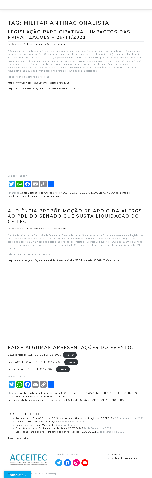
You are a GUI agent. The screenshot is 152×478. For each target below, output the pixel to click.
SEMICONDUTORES (67, 400)
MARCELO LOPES (22, 396)
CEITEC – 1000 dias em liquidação (36, 421)
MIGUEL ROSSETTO (46, 396)
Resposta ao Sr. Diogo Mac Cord (34, 425)
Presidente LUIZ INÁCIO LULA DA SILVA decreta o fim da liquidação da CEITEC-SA (65, 418)
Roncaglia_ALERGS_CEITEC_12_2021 (31, 369)
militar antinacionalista (30, 196)
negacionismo (53, 196)
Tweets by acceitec (18, 438)
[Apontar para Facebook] (67, 462)
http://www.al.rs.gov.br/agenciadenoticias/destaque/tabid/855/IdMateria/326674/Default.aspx (63, 260)
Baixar (70, 355)
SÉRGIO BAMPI (89, 400)
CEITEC (78, 192)
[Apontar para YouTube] (84, 462)
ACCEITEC (67, 192)
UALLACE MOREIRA (112, 400)
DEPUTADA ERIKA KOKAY (99, 192)
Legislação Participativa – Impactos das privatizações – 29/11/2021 (69, 34)
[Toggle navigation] (140, 4)
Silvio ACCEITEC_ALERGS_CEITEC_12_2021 (35, 362)
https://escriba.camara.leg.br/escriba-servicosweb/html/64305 (44, 88)
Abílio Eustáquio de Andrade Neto (40, 192)
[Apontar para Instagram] (76, 462)
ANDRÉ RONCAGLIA (86, 393)
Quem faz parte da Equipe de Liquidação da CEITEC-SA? (49, 428)
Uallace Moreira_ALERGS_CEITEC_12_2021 (34, 354)
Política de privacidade (124, 458)
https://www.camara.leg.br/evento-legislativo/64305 (39, 82)
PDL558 (50, 400)
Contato (115, 454)
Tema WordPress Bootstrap (42, 473)
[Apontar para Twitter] (58, 462)
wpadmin (63, 44)
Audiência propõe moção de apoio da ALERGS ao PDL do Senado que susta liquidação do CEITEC (75, 216)
